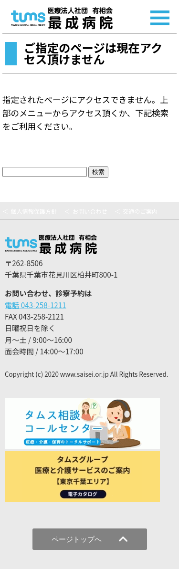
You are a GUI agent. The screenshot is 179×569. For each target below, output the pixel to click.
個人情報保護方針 (34, 211)
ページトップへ (89, 539)
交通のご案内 (140, 211)
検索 (98, 172)
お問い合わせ (90, 211)
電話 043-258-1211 (35, 305)
